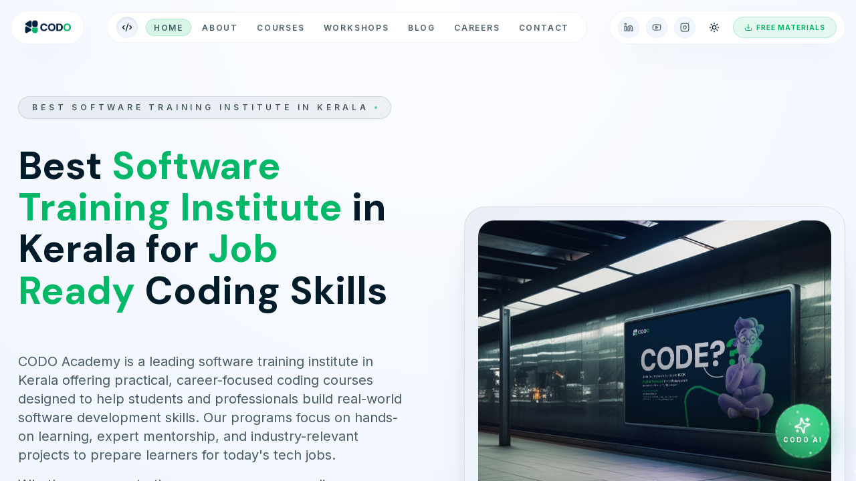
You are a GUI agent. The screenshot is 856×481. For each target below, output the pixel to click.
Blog (421, 28)
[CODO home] (47, 27)
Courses (281, 28)
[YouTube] (656, 27)
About (220, 28)
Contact (544, 28)
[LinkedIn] (628, 27)
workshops (356, 28)
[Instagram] (685, 27)
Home (168, 28)
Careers (477, 28)
